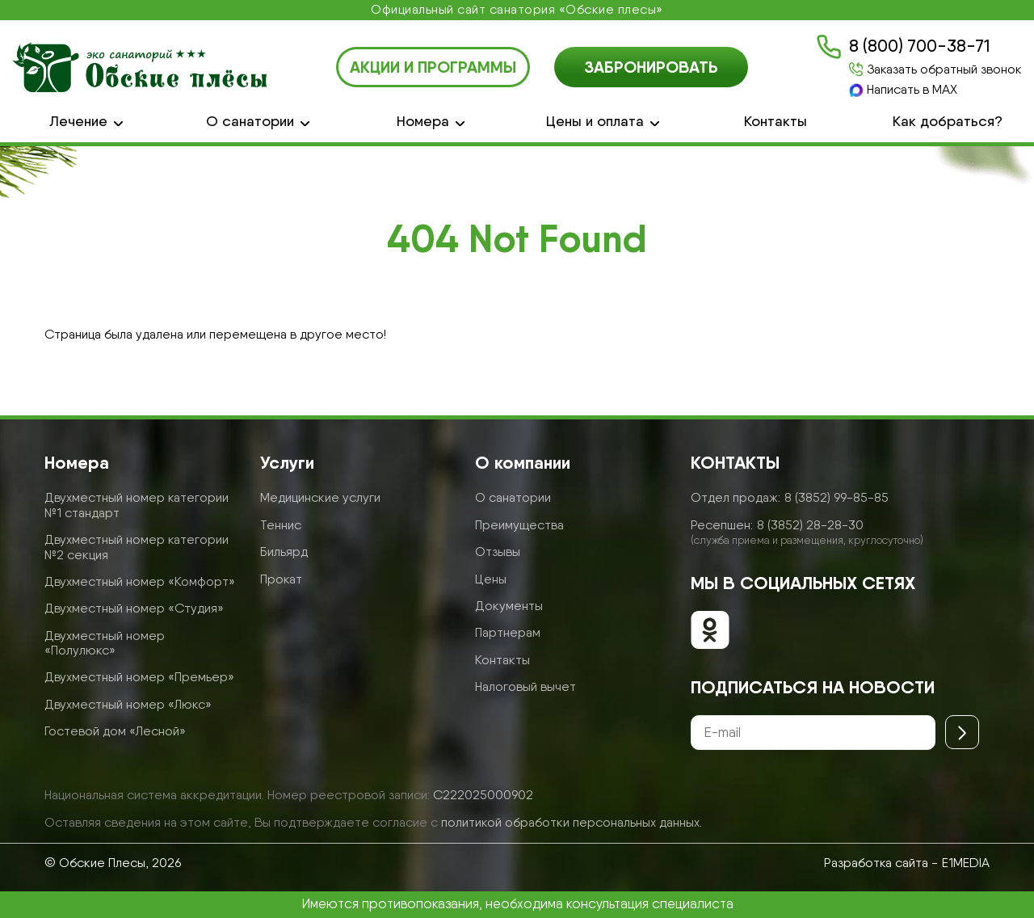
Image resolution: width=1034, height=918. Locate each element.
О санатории (250, 121)
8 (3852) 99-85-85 (836, 497)
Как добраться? (947, 121)
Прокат (281, 579)
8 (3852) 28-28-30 (810, 525)
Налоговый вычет (525, 686)
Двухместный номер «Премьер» (139, 676)
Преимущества (519, 525)
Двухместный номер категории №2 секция (136, 547)
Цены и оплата (595, 121)
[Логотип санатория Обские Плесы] (139, 67)
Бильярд (284, 551)
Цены (490, 579)
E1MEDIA (966, 862)
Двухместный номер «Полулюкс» (104, 643)
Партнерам (507, 632)
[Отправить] (962, 732)
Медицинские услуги (320, 497)
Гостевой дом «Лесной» (115, 731)
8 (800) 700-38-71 (919, 46)
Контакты (775, 121)
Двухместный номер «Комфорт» (139, 581)
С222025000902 (483, 794)
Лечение (78, 121)
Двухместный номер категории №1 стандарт (136, 505)
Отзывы (497, 551)
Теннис (280, 525)
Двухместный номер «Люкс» (128, 704)
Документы (509, 605)
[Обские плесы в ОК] (710, 631)
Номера (423, 121)
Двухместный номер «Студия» (134, 608)
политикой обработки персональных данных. (571, 822)
